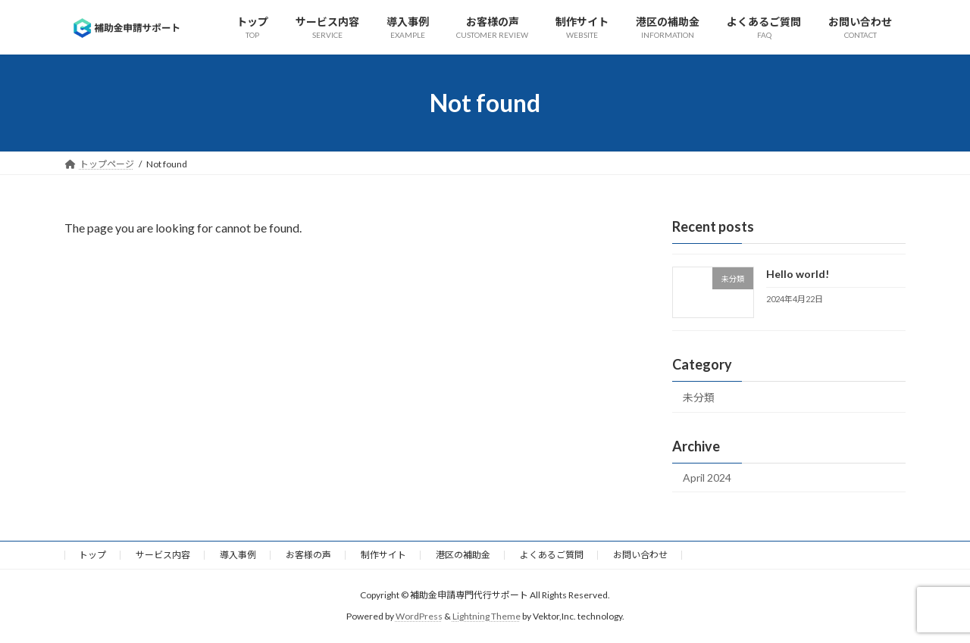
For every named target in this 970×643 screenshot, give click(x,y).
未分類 (699, 397)
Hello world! (797, 273)
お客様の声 (308, 554)
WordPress (419, 616)
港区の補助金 (463, 554)
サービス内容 (163, 554)
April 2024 (707, 477)
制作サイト (383, 554)
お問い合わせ (640, 554)
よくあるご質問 (552, 554)
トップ (92, 554)
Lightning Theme (486, 616)
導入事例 (238, 554)
